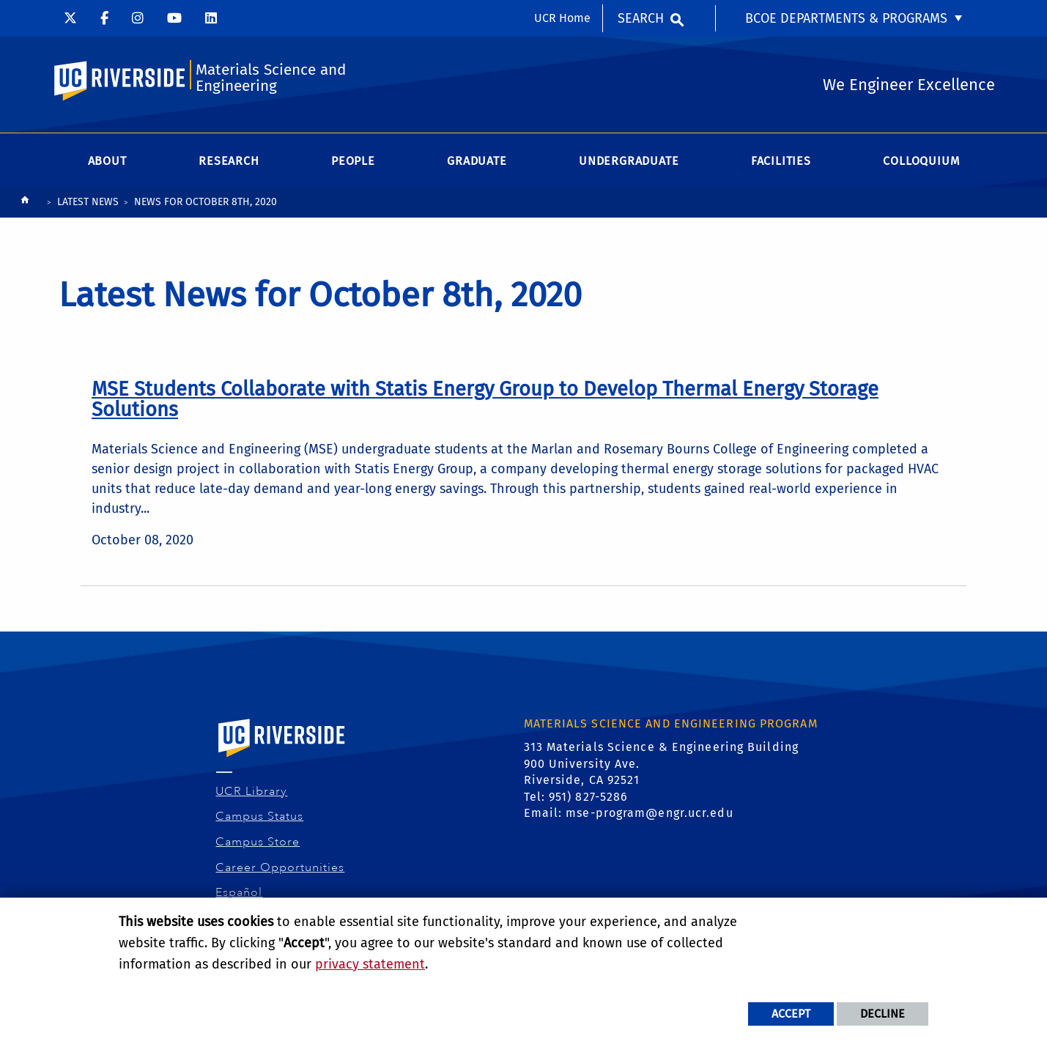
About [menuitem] (107, 161)
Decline (882, 1014)
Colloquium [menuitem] (921, 161)
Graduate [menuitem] (476, 161)
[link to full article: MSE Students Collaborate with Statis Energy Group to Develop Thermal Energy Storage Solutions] (485, 399)
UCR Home (562, 18)
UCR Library (251, 791)
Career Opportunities (280, 867)
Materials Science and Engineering (271, 78)
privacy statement (370, 964)
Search (641, 18)
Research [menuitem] (229, 161)
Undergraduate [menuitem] (628, 161)
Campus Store (258, 841)
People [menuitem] (353, 161)
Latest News (88, 202)
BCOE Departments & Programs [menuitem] (846, 18)
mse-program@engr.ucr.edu (649, 813)
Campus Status (259, 816)
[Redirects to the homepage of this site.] (25, 203)
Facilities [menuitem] (781, 161)
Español (239, 892)
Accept (791, 1014)
